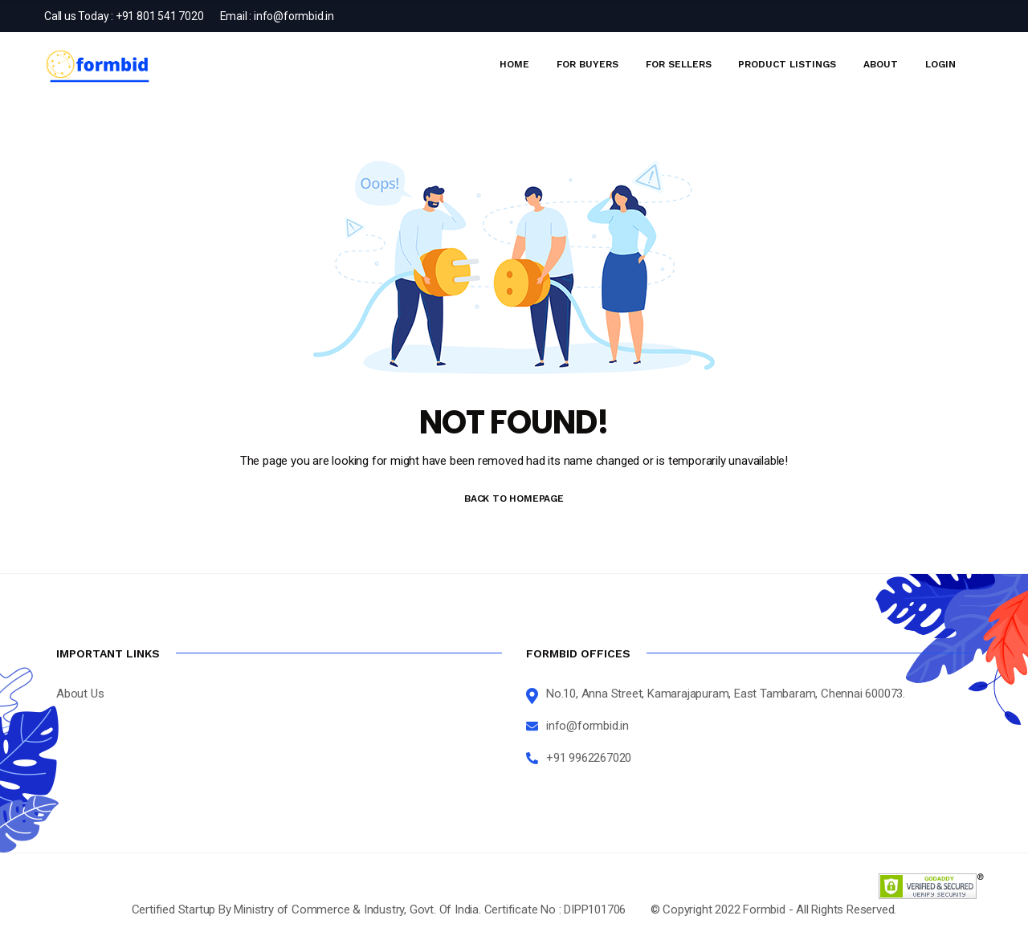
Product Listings (787, 64)
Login (940, 64)
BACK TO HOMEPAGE (514, 498)
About (880, 64)
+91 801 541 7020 (160, 16)
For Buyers (587, 64)
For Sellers (679, 64)
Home (514, 64)
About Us (80, 693)
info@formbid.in (294, 16)
